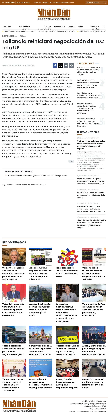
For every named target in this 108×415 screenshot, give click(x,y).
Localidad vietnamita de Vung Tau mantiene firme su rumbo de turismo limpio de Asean (40, 310)
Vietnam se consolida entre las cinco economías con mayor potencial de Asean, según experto (88, 84)
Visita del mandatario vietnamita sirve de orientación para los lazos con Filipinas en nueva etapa (91, 224)
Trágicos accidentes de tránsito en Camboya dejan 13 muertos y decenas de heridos (67, 350)
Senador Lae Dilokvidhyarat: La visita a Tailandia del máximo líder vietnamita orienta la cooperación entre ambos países (66, 312)
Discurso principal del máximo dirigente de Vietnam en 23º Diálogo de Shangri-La (88, 122)
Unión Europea (41, 184)
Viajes (80, 27)
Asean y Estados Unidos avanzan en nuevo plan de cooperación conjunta (67, 383)
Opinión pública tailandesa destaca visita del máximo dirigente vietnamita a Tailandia (88, 71)
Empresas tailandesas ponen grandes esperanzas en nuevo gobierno (37, 175)
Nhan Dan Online (54, 14)
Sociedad (7, 27)
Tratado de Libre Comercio (25, 184)
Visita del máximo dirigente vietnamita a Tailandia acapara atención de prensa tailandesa (86, 108)
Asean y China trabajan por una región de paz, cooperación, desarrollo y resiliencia (94, 350)
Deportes (71, 27)
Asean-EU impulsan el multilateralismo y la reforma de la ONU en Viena (93, 383)
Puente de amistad (95, 27)
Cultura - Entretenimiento (44, 27)
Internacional (59, 27)
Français (57, 2)
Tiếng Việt (37, 2)
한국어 (71, 2)
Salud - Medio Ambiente (24, 27)
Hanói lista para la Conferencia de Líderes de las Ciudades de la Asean (88, 95)
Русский (65, 2)
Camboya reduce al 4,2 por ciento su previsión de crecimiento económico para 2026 (40, 350)
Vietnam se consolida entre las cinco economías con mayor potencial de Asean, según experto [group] (39, 31)
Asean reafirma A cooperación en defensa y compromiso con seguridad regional (40, 383)
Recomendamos (14, 242)
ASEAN (23, 36)
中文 (51, 2)
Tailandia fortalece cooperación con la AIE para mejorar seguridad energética (13, 350)
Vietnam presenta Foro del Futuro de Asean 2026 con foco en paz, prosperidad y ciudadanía (93, 310)
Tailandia (10, 184)
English (45, 2)
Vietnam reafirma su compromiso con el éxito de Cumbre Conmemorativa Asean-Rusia (12, 385)
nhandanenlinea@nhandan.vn (94, 411)
